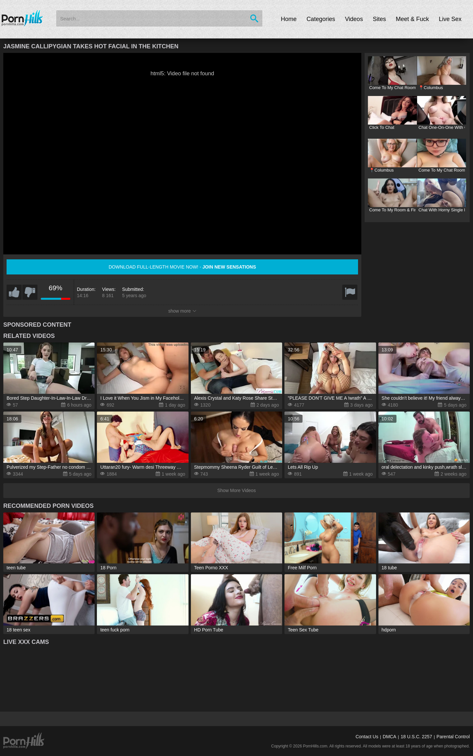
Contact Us (366, 736)
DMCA (389, 736)
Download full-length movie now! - (182, 267)
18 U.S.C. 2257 (416, 736)
